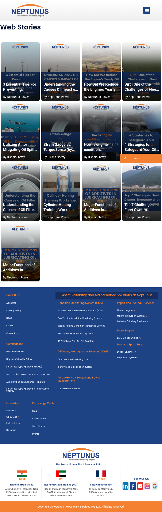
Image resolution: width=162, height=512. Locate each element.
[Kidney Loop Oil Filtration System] (84, 367)
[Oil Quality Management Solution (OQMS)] (84, 352)
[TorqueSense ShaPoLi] (84, 388)
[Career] (28, 326)
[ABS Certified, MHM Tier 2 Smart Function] (28, 374)
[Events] (55, 434)
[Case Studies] (55, 419)
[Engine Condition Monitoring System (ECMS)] (84, 311)
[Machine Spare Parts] (136, 345)
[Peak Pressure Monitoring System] (84, 333)
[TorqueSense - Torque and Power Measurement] (84, 379)
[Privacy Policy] (28, 310)
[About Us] (28, 303)
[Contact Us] (28, 333)
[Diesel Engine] (136, 331)
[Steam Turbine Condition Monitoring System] (84, 326)
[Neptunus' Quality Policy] (28, 359)
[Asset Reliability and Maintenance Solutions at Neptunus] (106, 295)
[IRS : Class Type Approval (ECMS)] (28, 367)
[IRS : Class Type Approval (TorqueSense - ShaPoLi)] (28, 390)
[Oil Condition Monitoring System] (84, 359)
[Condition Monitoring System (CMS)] (84, 303)
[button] (146, 10)
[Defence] (15, 430)
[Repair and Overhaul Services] (136, 303)
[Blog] (55, 411)
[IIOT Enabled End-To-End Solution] (84, 341)
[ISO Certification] (28, 352)
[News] (28, 318)
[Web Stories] (55, 426)
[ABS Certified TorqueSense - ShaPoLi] (28, 382)
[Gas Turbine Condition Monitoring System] (84, 318)
